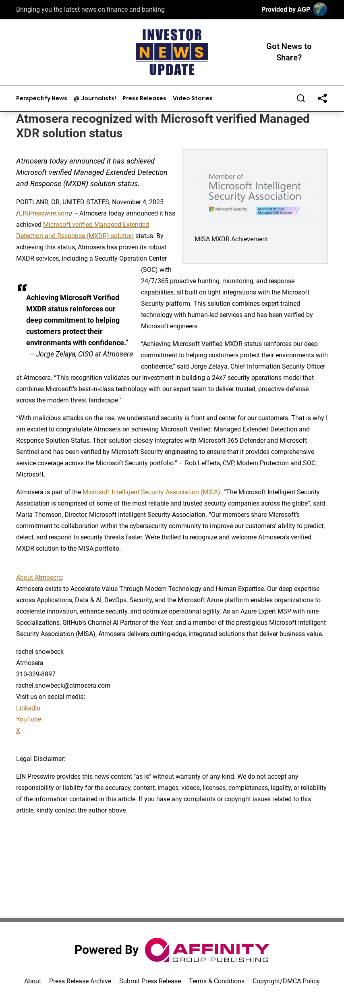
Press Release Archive (80, 981)
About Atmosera (39, 577)
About (32, 981)
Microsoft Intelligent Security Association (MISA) (151, 492)
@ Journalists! (95, 98)
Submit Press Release (150, 981)
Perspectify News (41, 98)
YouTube (28, 719)
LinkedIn (28, 708)
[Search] (301, 98)
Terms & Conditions (217, 981)
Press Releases (144, 98)
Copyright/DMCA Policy (286, 981)
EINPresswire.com (44, 213)
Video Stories (193, 98)
